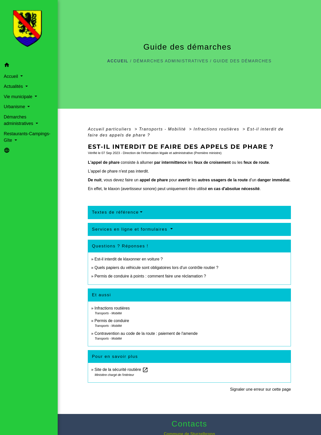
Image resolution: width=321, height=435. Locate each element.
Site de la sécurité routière (121, 369)
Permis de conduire (112, 321)
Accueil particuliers (110, 129)
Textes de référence (115, 212)
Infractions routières (217, 129)
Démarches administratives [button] (19, 120)
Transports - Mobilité (163, 129)
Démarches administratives (171, 61)
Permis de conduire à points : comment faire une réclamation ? (150, 276)
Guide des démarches (242, 61)
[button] (29, 65)
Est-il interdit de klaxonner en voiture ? (129, 259)
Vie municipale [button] (19, 96)
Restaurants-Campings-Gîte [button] (27, 137)
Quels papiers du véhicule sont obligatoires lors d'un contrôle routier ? (156, 267)
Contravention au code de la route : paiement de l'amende (146, 333)
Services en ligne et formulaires (130, 229)
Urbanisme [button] (15, 106)
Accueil (117, 61)
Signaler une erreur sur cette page (260, 389)
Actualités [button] (14, 86)
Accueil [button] (11, 76)
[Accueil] (29, 30)
